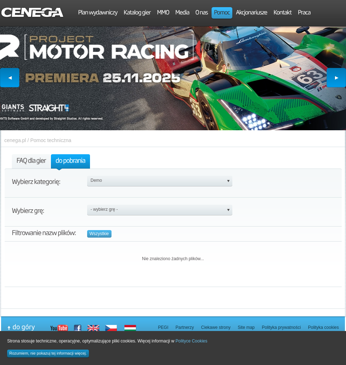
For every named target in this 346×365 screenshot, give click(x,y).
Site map (246, 327)
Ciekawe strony (216, 327)
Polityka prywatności (281, 327)
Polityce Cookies (192, 341)
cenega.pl (15, 140)
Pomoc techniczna (50, 140)
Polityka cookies (323, 327)
